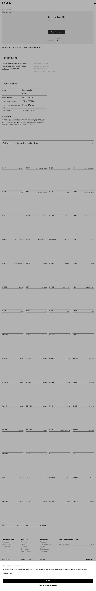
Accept (48, 580)
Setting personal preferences (48, 585)
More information (8, 573)
